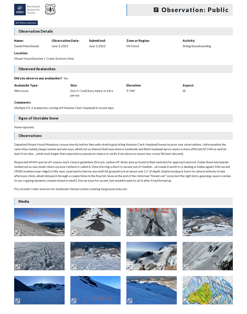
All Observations (26, 22)
